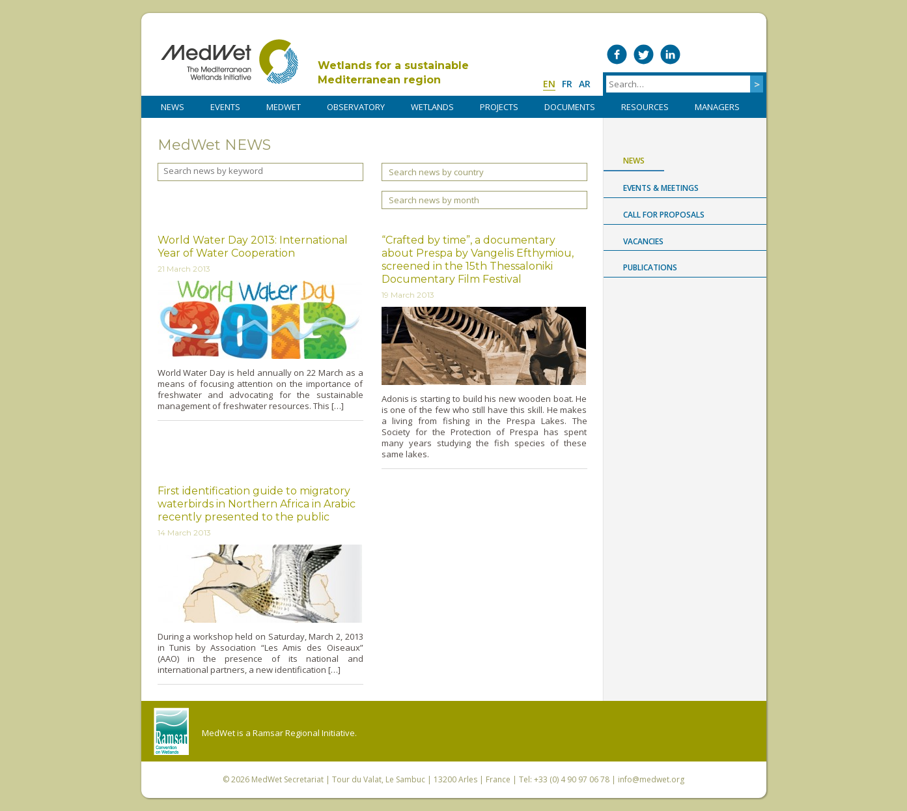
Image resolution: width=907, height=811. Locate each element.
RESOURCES (645, 107)
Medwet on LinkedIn (670, 54)
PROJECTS (499, 107)
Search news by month (434, 200)
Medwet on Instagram (724, 54)
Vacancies (643, 241)
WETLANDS (432, 107)
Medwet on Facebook (617, 54)
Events (225, 107)
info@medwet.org (651, 779)
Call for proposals (664, 214)
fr (567, 84)
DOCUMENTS (569, 107)
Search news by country (436, 172)
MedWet (229, 61)
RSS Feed (750, 54)
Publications (650, 267)
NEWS (172, 107)
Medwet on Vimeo (697, 54)
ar (585, 84)
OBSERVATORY (356, 107)
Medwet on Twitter (644, 54)
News (634, 160)
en (549, 84)
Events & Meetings (661, 187)
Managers (717, 107)
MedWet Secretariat (287, 779)
